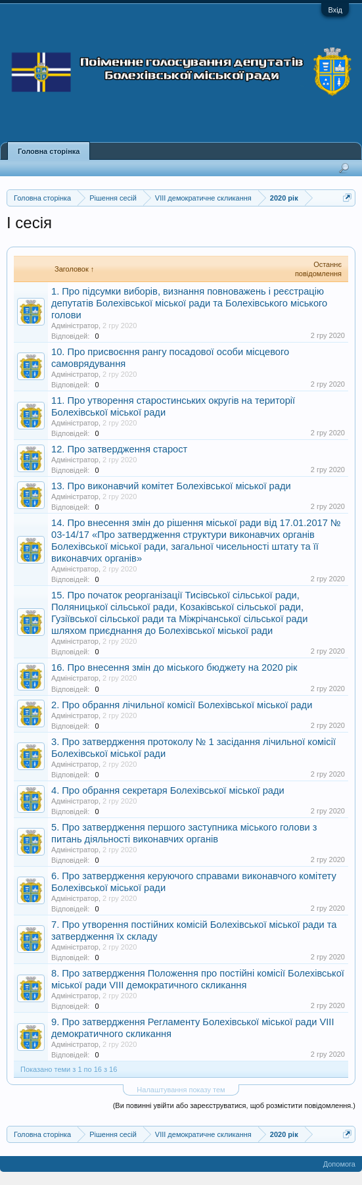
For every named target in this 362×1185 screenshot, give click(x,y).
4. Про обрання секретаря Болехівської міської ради (167, 790)
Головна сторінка (48, 151)
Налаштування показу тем (181, 1090)
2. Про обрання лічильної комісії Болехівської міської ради (181, 705)
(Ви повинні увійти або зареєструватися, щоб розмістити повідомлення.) (234, 1105)
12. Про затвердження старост (119, 449)
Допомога (339, 1164)
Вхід (335, 10)
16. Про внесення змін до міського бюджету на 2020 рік (174, 667)
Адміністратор (75, 325)
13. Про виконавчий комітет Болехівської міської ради (171, 486)
